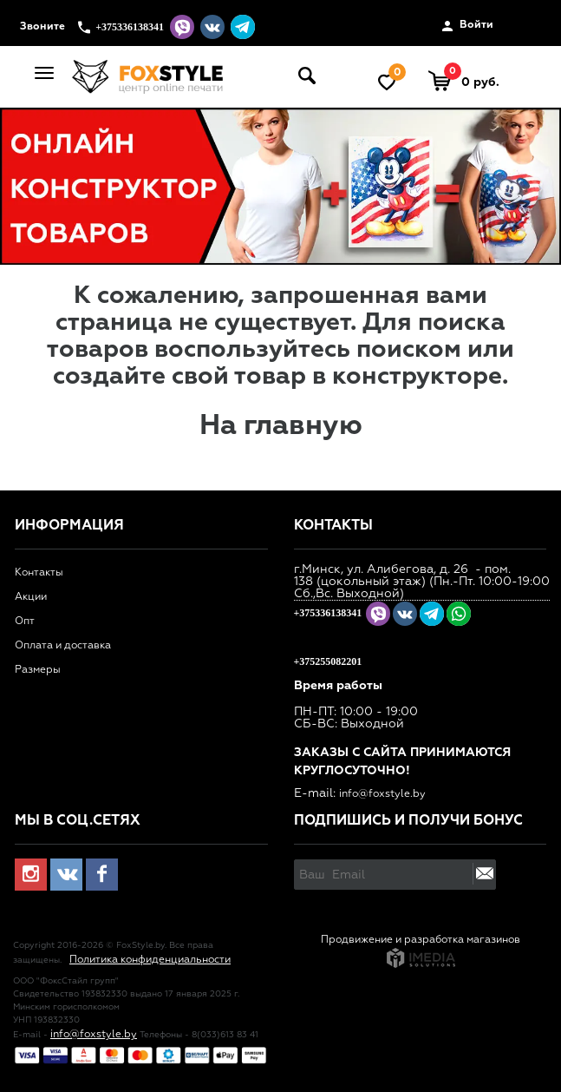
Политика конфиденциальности (150, 960)
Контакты (39, 573)
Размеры (38, 670)
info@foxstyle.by (382, 794)
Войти (467, 26)
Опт (25, 621)
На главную (280, 426)
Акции (31, 597)
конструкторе (417, 377)
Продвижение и (362, 940)
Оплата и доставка (63, 646)
